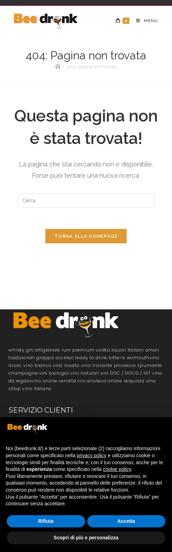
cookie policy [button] (117, 469)
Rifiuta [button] (45, 521)
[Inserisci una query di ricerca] (86, 200)
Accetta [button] (126, 521)
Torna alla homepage (86, 236)
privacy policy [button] (91, 455)
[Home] (58, 66)
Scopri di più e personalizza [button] (85, 537)
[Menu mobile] (144, 20)
